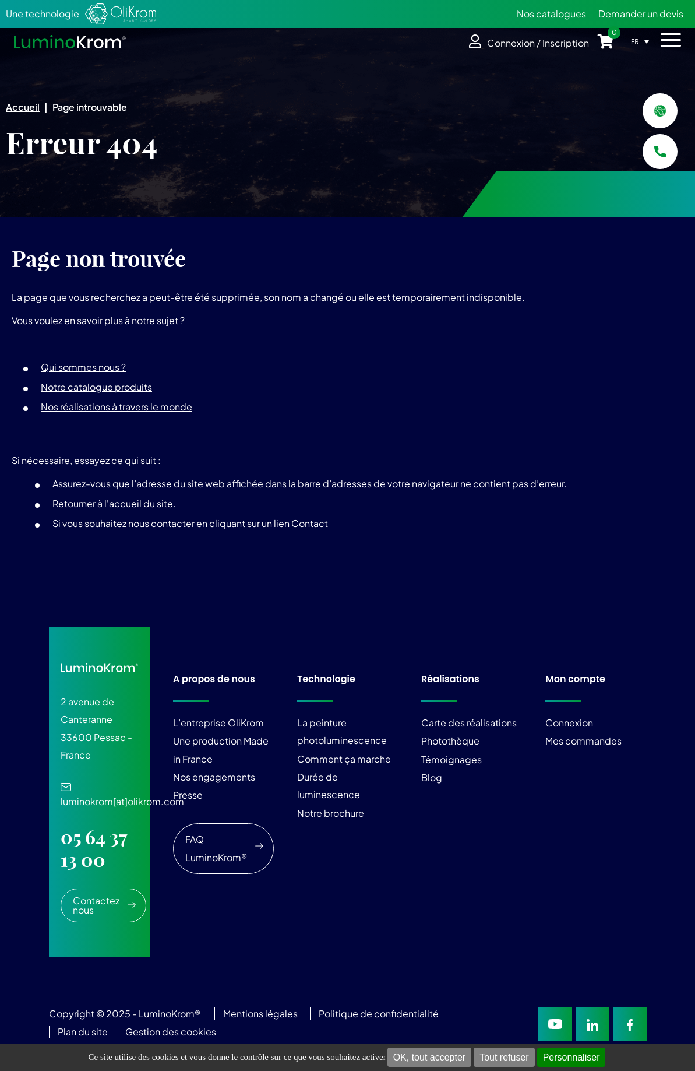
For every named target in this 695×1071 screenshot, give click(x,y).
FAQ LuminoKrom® (216, 848)
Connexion (569, 723)
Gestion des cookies (170, 1032)
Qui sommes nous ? (83, 367)
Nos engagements (214, 777)
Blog (431, 777)
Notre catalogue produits (96, 387)
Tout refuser (503, 1057)
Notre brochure (330, 813)
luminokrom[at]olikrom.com (122, 795)
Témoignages (451, 759)
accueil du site (141, 503)
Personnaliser (571, 1057)
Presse (188, 795)
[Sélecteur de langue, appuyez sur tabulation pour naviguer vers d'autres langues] (643, 41)
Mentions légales (260, 1013)
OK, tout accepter (429, 1057)
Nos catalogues (551, 14)
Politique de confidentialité (379, 1013)
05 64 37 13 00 (94, 848)
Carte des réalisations (469, 723)
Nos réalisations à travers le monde (116, 407)
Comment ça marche (344, 759)
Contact (309, 523)
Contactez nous (96, 905)
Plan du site (84, 1032)
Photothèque (450, 741)
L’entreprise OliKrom (218, 723)
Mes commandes (583, 741)
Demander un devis (640, 14)
